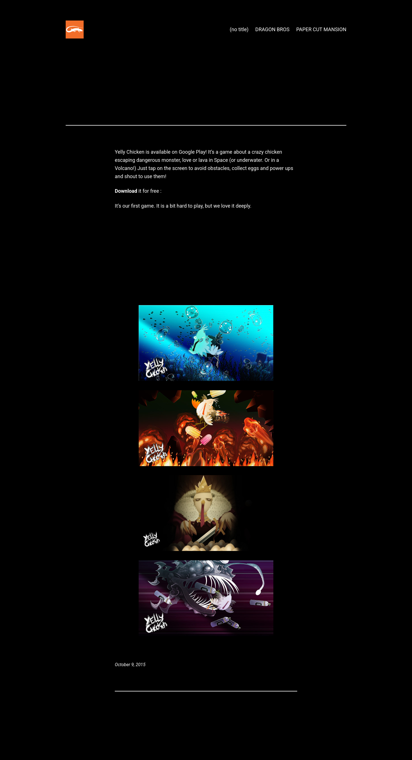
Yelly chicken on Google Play (194, 191)
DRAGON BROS (272, 29)
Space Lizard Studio (112, 29)
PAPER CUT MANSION (321, 29)
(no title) (239, 29)
